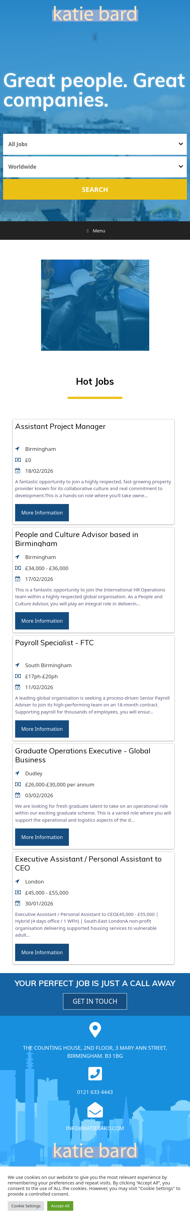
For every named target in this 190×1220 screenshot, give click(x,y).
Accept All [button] (60, 1206)
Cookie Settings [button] (25, 1206)
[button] (95, 37)
